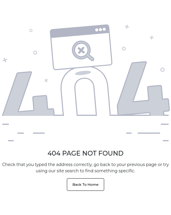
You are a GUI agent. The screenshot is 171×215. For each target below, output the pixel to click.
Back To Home (85, 184)
